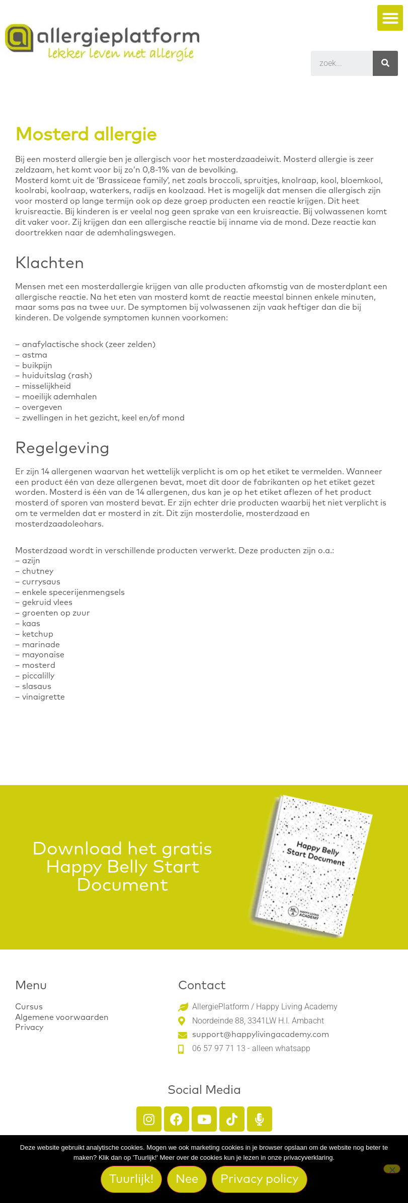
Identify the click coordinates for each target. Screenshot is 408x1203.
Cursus (29, 1007)
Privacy (29, 1027)
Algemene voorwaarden (62, 1017)
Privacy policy (259, 1179)
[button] (390, 18)
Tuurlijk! (131, 1179)
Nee (187, 1179)
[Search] (385, 63)
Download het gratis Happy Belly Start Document (122, 867)
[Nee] (391, 1168)
